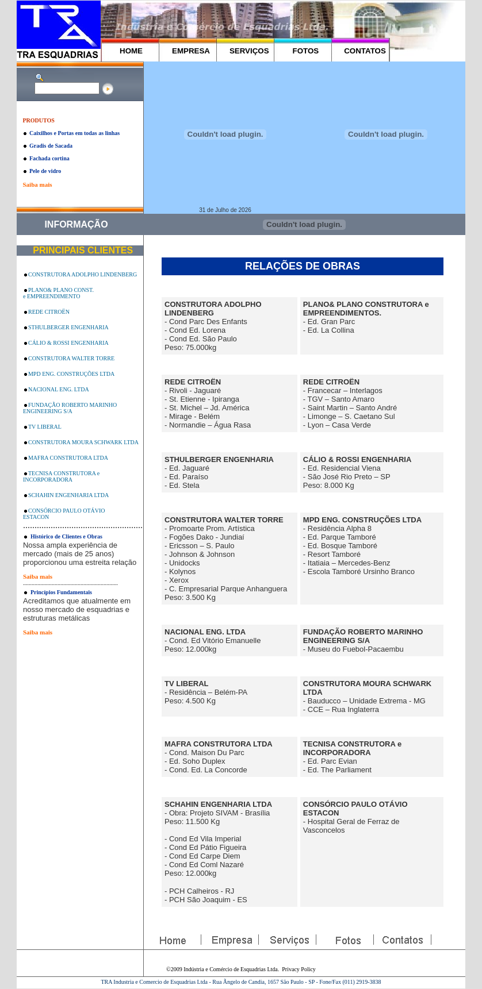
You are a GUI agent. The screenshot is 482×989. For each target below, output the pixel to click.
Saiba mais (37, 184)
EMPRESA (191, 51)
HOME (131, 51)
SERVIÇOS (249, 51)
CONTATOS (365, 51)
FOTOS (306, 51)
